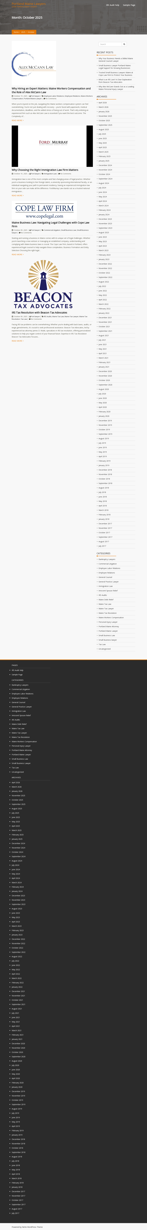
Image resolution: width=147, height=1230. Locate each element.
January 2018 (104, 519)
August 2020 (104, 389)
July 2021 (102, 340)
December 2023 (105, 219)
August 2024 (104, 183)
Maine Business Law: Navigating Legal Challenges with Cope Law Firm (50, 224)
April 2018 (103, 505)
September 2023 (105, 228)
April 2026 (103, 102)
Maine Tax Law (58, 316)
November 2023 (105, 223)
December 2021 (105, 317)
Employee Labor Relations (54, 96)
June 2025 (103, 138)
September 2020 (105, 385)
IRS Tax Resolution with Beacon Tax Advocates (39, 312)
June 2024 (103, 192)
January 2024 (104, 214)
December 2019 (105, 420)
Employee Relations (72, 96)
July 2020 (102, 393)
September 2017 (105, 537)
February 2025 (104, 156)
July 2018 (102, 492)
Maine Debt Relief (106, 599)
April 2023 (103, 246)
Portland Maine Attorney (109, 626)
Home (16, 32)
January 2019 (104, 465)
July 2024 (102, 187)
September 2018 (105, 483)
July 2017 (102, 546)
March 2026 (103, 107)
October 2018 (104, 479)
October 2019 (104, 429)
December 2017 (105, 523)
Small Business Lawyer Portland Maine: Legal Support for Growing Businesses (115, 66)
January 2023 (104, 259)
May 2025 (103, 143)
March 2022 (103, 304)
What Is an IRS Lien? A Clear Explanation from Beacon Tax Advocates (115, 80)
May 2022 (103, 295)
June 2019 (103, 447)
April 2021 (103, 353)
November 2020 (105, 376)
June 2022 (103, 290)
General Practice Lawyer (109, 581)
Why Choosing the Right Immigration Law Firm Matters (45, 170)
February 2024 (104, 210)
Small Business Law (68, 230)
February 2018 (104, 514)
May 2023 (103, 241)
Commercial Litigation (52, 230)
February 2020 (104, 411)
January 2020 (104, 416)
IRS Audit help (112, 5)
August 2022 (104, 281)
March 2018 (103, 510)
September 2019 (105, 434)
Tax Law (24, 319)
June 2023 (103, 237)
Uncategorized (105, 649)
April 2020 (103, 407)
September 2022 (105, 277)
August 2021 (104, 335)
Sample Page (129, 5)
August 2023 (104, 232)
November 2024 (105, 170)
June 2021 (103, 344)
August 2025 (104, 129)
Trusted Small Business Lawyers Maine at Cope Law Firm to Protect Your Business (116, 73)
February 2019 (104, 461)
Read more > (18, 120)
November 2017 (105, 528)
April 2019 (103, 456)
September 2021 (105, 331)
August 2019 (104, 438)
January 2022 (104, 313)
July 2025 (102, 134)
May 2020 (103, 402)
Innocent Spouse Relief (108, 590)
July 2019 (102, 443)
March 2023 (103, 250)
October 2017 (104, 532)
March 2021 (103, 358)
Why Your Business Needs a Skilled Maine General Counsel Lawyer (116, 59)
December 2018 (105, 470)
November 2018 (105, 474)
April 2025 (103, 147)
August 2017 (104, 541)
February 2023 (104, 255)
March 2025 (103, 152)
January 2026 (104, 111)
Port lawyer (35, 96)
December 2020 (105, 371)
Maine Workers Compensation (111, 617)
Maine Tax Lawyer (72, 316)
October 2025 (104, 120)
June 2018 (103, 496)
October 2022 (104, 273)
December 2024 (105, 165)
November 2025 (105, 116)
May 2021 (103, 349)
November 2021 (105, 322)
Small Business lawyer (108, 640)
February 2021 (104, 362)
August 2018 (104, 488)
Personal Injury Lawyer (108, 622)
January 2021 (104, 367)
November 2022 (105, 268)
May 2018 (103, 501)
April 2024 (103, 201)
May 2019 (103, 452)
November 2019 (105, 425)
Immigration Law (50, 173)
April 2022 (103, 299)
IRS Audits (48, 316)
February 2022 (104, 308)
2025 (23, 32)
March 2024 (103, 205)
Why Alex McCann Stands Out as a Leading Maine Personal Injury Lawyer (116, 87)
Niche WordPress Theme (32, 1227)
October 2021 (104, 326)
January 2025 (104, 161)
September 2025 (105, 125)
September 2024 (105, 178)
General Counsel (105, 577)
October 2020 (104, 380)
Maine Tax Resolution (108, 613)
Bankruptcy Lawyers (107, 559)
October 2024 (104, 174)
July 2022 (102, 286)
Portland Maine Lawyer (33, 98)
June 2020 (103, 398)
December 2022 (105, 264)
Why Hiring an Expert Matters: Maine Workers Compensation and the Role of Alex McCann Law (51, 90)
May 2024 (103, 196)
